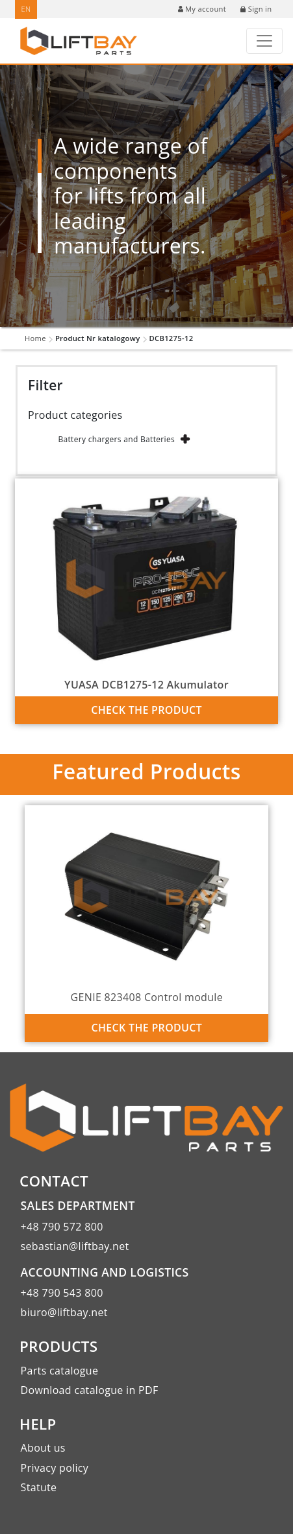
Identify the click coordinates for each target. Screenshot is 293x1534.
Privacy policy (55, 1468)
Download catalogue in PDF (90, 1390)
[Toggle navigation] (264, 41)
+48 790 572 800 (62, 1227)
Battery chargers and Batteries (116, 439)
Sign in (256, 8)
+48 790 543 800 (62, 1293)
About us (43, 1448)
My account (202, 8)
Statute (39, 1487)
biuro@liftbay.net (64, 1312)
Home (35, 338)
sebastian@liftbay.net (75, 1246)
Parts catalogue (60, 1370)
